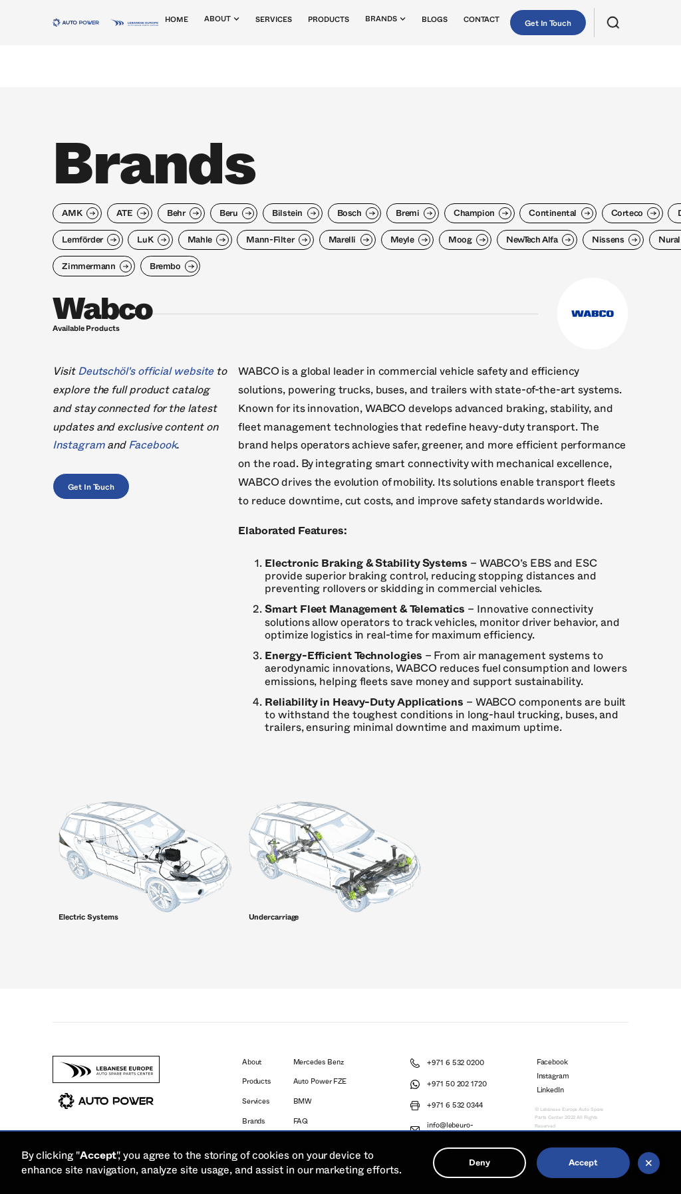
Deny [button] (479, 1163)
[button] (222, 22)
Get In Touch (548, 23)
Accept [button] (583, 1163)
